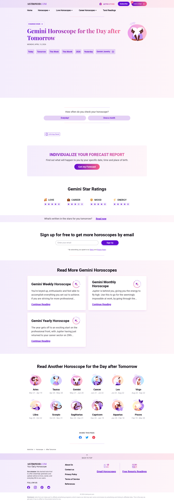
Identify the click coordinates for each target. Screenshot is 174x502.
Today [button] (30, 51)
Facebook (80, 437)
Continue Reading (40, 304)
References (70, 484)
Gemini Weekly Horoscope (51, 284)
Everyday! (65, 118)
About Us (69, 464)
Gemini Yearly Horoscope (50, 320)
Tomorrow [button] (41, 51)
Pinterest (93, 437)
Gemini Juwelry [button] (105, 51)
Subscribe (124, 4)
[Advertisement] (87, 73)
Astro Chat (138, 3)
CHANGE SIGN (35, 24)
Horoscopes (43, 10)
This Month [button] (67, 51)
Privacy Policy (101, 250)
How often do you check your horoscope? (87, 111)
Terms (92, 250)
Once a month (109, 118)
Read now (101, 218)
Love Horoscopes (63, 10)
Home (29, 10)
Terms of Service (72, 479)
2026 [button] (78, 51)
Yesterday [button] (88, 51)
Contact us (69, 469)
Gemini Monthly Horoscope (104, 284)
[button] (87, 456)
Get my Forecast (87, 166)
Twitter (87, 437)
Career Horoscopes (87, 10)
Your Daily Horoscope (37, 465)
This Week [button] (54, 51)
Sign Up (110, 242)
